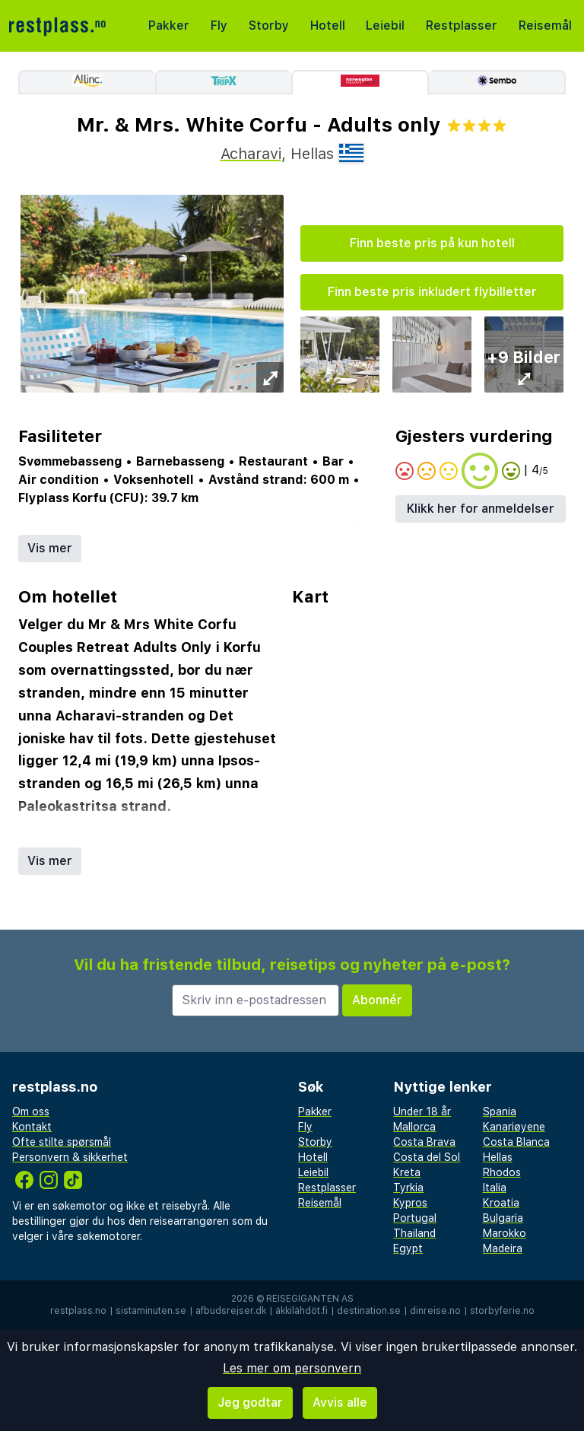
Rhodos (502, 1172)
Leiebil (385, 25)
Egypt (408, 1248)
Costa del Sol (426, 1157)
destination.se (369, 1310)
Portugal (414, 1218)
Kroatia (501, 1203)
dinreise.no (435, 1310)
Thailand (414, 1233)
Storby (269, 25)
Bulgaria (503, 1218)
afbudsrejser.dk (230, 1310)
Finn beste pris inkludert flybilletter (432, 292)
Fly (219, 25)
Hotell (327, 25)
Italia (494, 1187)
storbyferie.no (502, 1310)
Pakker (168, 25)
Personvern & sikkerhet (70, 1157)
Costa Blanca (516, 1142)
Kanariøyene (514, 1127)
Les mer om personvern (292, 1368)
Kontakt (32, 1127)
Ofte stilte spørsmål (61, 1142)
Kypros (410, 1203)
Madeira (502, 1248)
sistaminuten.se (151, 1310)
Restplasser (461, 25)
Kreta (407, 1172)
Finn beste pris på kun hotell (432, 243)
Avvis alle (340, 1402)
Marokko (504, 1233)
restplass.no (78, 1310)
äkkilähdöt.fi (301, 1310)
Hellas (498, 1157)
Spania (499, 1111)
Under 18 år (422, 1111)
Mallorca (414, 1127)
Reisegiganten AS (310, 1298)
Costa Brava (424, 1142)
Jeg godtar (250, 1402)
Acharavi (251, 154)
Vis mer (49, 548)
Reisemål (545, 25)
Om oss (30, 1111)
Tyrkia (408, 1187)
